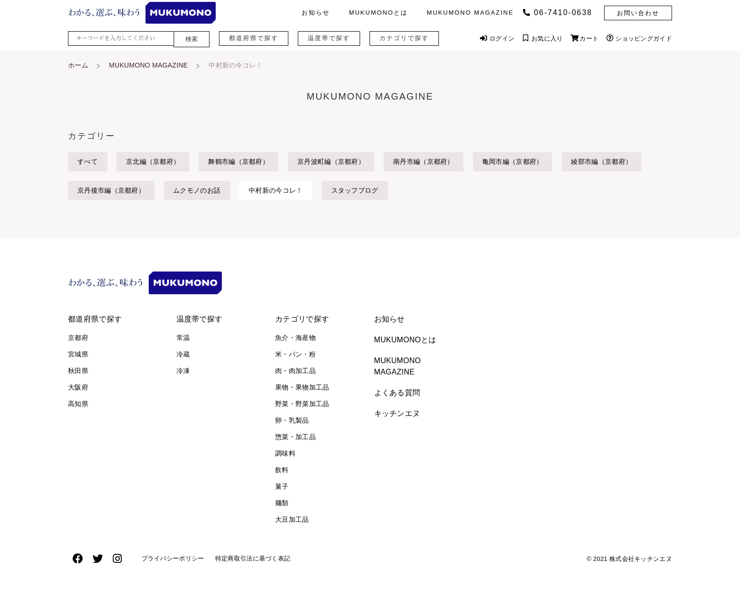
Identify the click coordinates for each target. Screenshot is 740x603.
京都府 (78, 337)
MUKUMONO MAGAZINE (470, 12)
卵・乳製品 (292, 420)
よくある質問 (397, 393)
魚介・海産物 (295, 337)
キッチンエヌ (397, 413)
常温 (183, 337)
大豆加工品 (292, 519)
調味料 (285, 453)
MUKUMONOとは (378, 12)
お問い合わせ (638, 13)
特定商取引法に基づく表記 (265, 560)
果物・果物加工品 (302, 387)
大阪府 (78, 387)
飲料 (282, 470)
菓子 (282, 486)
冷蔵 (183, 354)
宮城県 (78, 354)
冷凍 (183, 370)
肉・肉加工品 (295, 370)
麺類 (282, 503)
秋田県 (78, 370)
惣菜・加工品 (295, 437)
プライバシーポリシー (176, 560)
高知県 (78, 404)
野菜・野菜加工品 (302, 404)
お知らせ (316, 12)
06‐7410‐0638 (557, 12)
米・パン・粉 (295, 354)
